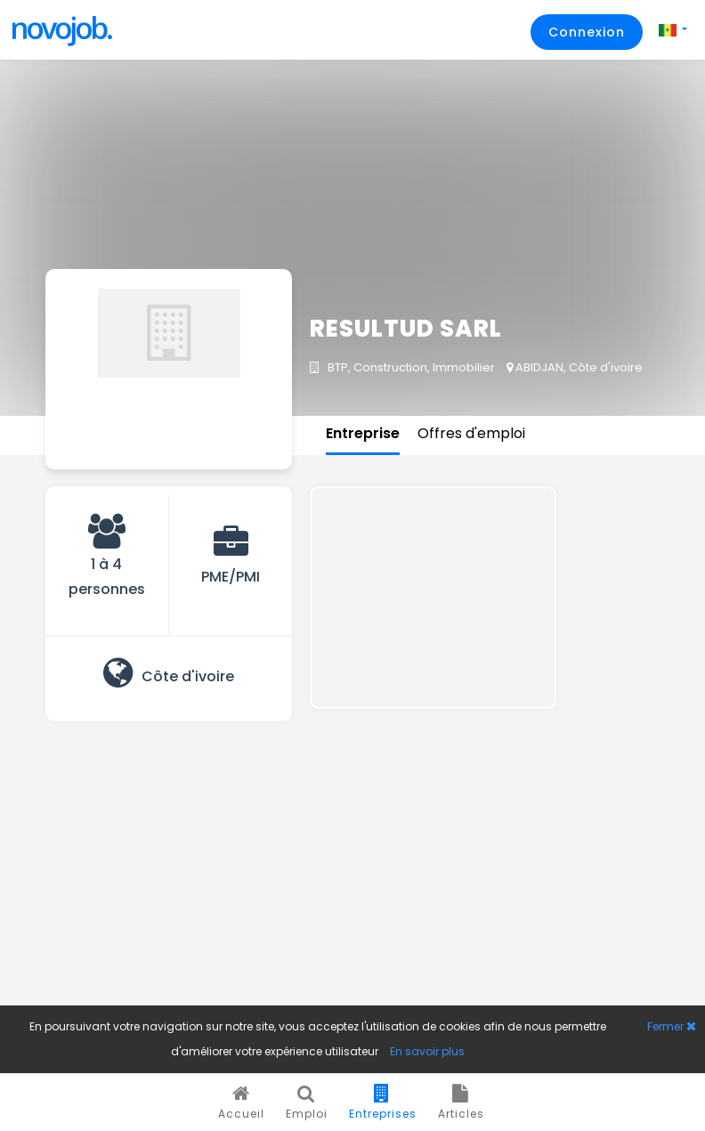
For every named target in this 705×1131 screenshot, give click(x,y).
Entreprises (383, 1103)
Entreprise (363, 433)
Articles (461, 1103)
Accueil (241, 1103)
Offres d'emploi (471, 433)
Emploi (307, 1103)
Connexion (586, 32)
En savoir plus (427, 1051)
